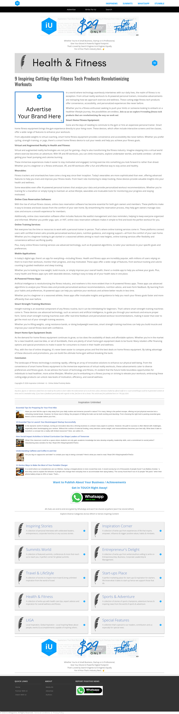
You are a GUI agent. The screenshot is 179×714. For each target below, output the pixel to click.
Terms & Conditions (42, 712)
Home (17, 687)
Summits (128, 3)
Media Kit (49, 687)
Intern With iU (20, 694)
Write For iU (90, 9)
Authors (49, 694)
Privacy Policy (58, 712)
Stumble (159, 3)
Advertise (71, 9)
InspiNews (112, 3)
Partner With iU (21, 691)
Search (109, 9)
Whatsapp (143, 3)
